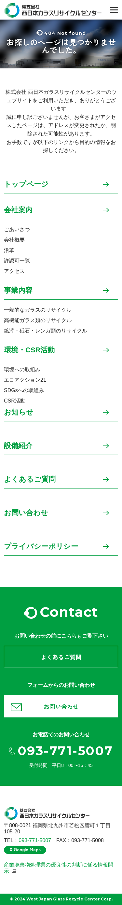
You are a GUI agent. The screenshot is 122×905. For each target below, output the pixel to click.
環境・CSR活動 (29, 350)
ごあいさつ (17, 229)
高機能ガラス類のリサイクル (38, 320)
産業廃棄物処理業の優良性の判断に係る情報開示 (58, 868)
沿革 (9, 250)
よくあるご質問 (30, 479)
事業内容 (18, 290)
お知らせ (19, 412)
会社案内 (18, 210)
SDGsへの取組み (24, 390)
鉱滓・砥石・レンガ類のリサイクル (45, 330)
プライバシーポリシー (41, 546)
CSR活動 (14, 400)
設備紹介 (18, 446)
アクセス (14, 271)
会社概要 (14, 240)
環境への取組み (22, 369)
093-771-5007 (65, 751)
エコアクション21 (25, 380)
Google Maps (27, 849)
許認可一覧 (17, 260)
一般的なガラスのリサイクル (38, 310)
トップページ (26, 184)
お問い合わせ (26, 513)
